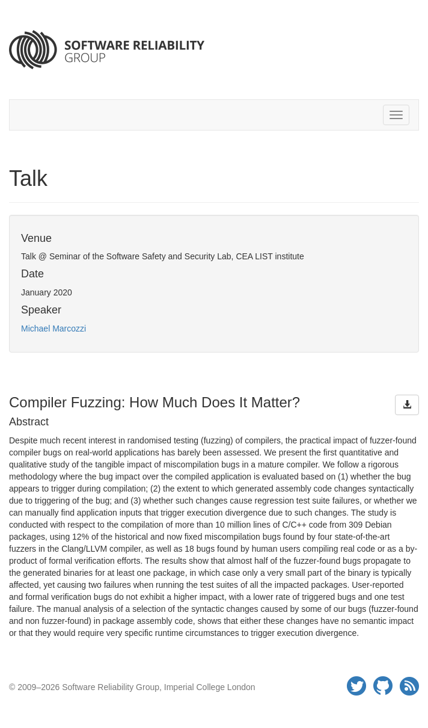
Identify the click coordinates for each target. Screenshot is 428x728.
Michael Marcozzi (53, 328)
